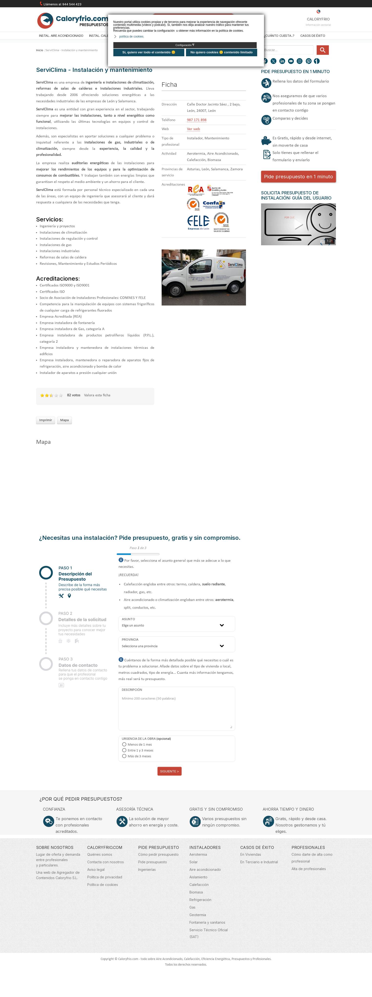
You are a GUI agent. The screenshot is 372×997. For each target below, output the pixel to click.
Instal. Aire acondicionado (61, 36)
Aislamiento (198, 877)
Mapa (64, 420)
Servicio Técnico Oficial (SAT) (208, 933)
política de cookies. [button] (131, 36)
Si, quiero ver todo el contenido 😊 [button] (148, 52)
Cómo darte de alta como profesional (312, 857)
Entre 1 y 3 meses (140, 750)
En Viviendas (250, 854)
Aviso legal (96, 869)
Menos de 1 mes (140, 745)
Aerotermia (198, 854)
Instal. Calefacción (105, 36)
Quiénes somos (99, 854)
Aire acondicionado (205, 869)
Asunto (128, 619)
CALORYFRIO (318, 15)
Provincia (130, 639)
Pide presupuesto (152, 862)
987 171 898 (196, 120)
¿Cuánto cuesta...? (279, 36)
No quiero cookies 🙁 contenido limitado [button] (221, 52)
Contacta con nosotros (105, 862)
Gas (192, 907)
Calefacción (199, 885)
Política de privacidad (104, 877)
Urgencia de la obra (139, 739)
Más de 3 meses (139, 756)
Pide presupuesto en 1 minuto (298, 177)
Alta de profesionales (309, 869)
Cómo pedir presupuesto (158, 854)
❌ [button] (261, 17)
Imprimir (45, 420)
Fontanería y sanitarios (207, 922)
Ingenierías (147, 869)
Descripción (132, 690)
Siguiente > (169, 771)
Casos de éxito (312, 36)
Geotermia (197, 915)
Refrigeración (200, 900)
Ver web (193, 129)
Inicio (39, 50)
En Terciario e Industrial (259, 862)
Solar (193, 862)
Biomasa (196, 892)
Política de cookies (102, 885)
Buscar (323, 50)
